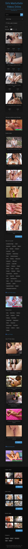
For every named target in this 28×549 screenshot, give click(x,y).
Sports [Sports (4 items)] (18, 327)
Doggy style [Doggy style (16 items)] (8, 253)
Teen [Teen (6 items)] (12, 281)
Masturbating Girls (11, 446)
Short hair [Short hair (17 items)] (16, 273)
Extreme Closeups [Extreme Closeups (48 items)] (14, 256)
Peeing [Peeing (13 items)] (7, 268)
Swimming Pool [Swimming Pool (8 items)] (13, 278)
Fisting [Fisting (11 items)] (18, 315)
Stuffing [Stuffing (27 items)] (7, 330)
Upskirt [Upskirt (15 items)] (14, 283)
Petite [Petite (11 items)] (12, 268)
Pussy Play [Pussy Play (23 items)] (15, 325)
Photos (11, 538)
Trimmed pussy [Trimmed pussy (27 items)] (18, 281)
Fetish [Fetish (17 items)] (7, 315)
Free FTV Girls (10, 334)
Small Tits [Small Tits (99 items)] (12, 276)
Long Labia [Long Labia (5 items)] (14, 263)
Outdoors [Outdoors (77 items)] (13, 266)
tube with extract (14, 29)
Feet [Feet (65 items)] (7, 258)
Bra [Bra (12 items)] (7, 248)
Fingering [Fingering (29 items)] (12, 315)
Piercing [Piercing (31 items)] (17, 268)
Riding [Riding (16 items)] (18, 271)
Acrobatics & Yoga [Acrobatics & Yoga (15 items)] (9, 243)
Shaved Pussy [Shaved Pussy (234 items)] (9, 273)
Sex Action (17, 538)
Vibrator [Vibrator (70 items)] (16, 286)
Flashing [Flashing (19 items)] (7, 317)
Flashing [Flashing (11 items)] (11, 258)
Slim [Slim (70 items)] (7, 276)
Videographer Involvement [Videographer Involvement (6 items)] (11, 288)
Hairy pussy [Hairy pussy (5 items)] (18, 258)
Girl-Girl (7, 538)
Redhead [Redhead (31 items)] (13, 271)
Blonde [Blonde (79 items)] (19, 246)
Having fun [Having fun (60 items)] (8, 261)
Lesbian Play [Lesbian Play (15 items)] (8, 320)
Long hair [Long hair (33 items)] (8, 263)
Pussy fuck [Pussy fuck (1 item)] (13, 322)
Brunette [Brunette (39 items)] (11, 248)
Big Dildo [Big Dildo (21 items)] (14, 246)
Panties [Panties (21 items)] (18, 266)
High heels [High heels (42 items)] (14, 261)
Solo (6, 540)
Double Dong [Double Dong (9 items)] (15, 253)
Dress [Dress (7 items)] (7, 256)
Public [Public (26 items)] (7, 322)
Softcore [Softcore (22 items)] (12, 327)
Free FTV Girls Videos (11, 292)
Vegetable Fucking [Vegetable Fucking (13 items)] (9, 286)
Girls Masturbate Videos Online (14, 4)
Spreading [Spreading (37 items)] (18, 276)
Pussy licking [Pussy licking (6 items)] (8, 325)
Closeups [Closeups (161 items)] (17, 248)
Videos (10, 540)
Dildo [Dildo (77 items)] (13, 251)
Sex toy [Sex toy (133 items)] (7, 327)
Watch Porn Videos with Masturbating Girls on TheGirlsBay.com (14, 9)
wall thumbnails (16, 29)
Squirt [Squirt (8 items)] (7, 278)
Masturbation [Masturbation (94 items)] (15, 320)
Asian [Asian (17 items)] (16, 243)
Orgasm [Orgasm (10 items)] (7, 266)
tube (11, 29)
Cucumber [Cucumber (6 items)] (8, 251)
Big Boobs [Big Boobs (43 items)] (8, 246)
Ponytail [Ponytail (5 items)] (7, 271)
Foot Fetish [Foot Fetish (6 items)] (14, 317)
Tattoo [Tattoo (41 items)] (7, 281)
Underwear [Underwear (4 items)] (8, 283)
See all (19, 236)
